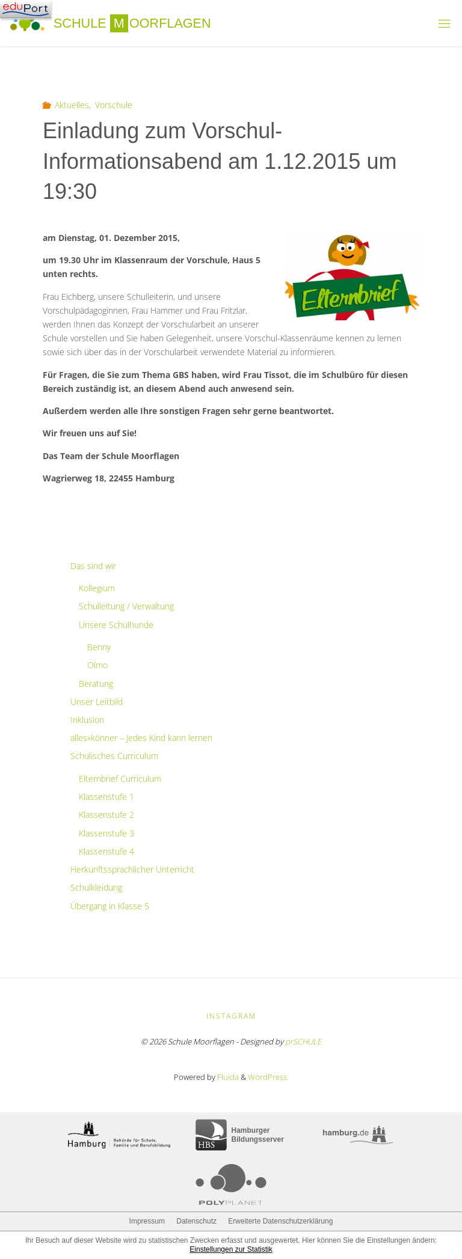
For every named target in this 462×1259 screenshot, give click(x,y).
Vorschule (113, 105)
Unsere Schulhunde (116, 624)
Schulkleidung (96, 887)
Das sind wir (93, 566)
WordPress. (268, 1077)
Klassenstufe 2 (106, 814)
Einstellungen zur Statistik (230, 1249)
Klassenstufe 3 (106, 833)
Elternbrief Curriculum (120, 778)
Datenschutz (196, 1221)
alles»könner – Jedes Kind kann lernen (141, 737)
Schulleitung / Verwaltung (126, 606)
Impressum (147, 1221)
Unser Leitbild (96, 701)
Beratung (96, 683)
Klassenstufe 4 (106, 851)
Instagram (231, 1015)
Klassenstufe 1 (106, 796)
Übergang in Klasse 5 (109, 906)
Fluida (227, 1077)
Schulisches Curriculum (114, 755)
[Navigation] (25, 9)
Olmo (97, 665)
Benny (99, 647)
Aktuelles (72, 105)
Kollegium (97, 588)
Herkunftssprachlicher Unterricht (132, 869)
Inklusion (87, 719)
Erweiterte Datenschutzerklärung (280, 1221)
